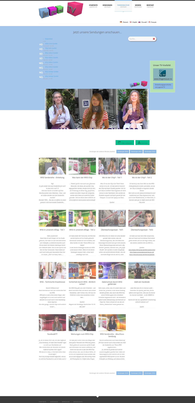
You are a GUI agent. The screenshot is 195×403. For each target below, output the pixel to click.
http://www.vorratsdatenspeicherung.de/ (142, 252)
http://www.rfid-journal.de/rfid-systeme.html (142, 250)
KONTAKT (150, 5)
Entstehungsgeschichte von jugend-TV (163, 86)
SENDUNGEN (107, 5)
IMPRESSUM (66, 402)
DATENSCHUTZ (77, 402)
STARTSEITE (93, 5)
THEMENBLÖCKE (123, 5)
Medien (138, 5)
